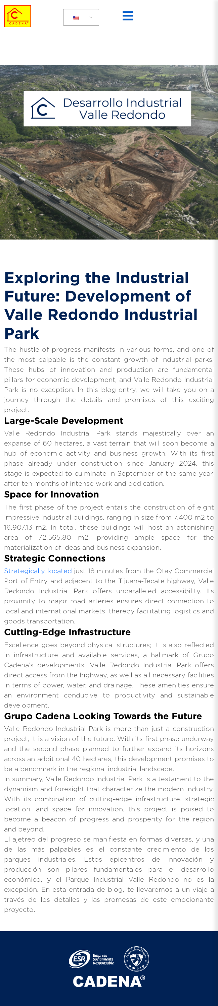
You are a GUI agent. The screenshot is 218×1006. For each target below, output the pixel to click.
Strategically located (38, 571)
